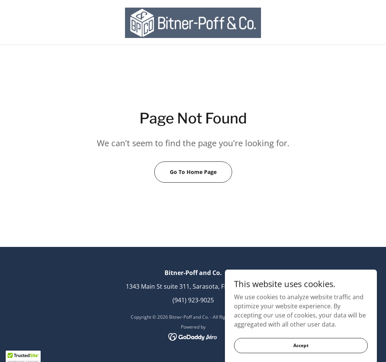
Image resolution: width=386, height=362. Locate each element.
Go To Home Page (193, 171)
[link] (193, 23)
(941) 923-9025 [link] (193, 300)
